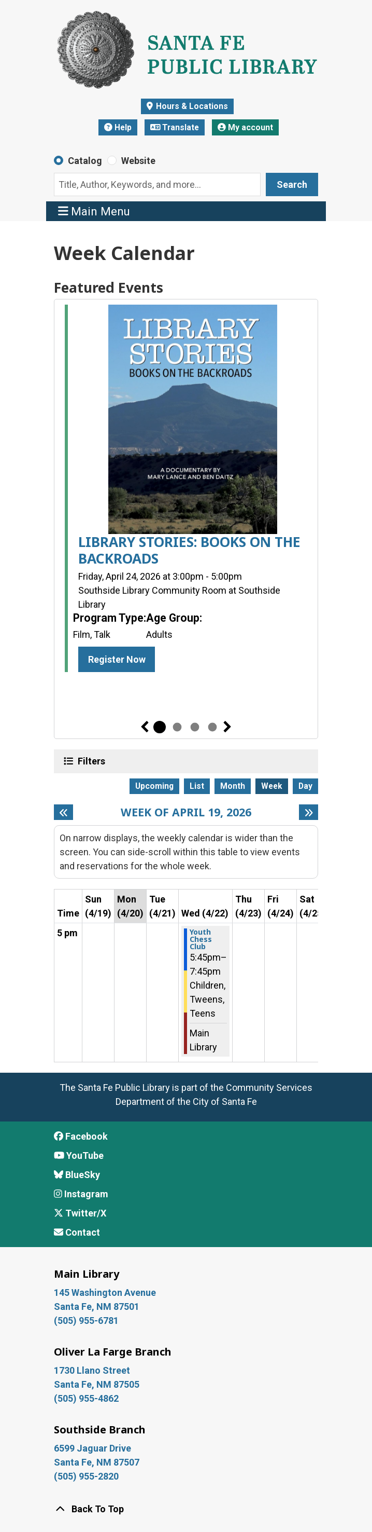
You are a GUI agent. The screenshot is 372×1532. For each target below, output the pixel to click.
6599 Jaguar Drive (92, 1448)
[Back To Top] (186, 1508)
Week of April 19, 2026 (186, 812)
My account (245, 127)
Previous (144, 727)
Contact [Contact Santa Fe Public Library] (77, 1232)
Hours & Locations (191, 106)
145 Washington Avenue (105, 1292)
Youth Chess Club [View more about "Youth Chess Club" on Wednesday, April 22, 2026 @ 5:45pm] (201, 939)
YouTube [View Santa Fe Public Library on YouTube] (79, 1155)
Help (118, 127)
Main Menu (94, 211)
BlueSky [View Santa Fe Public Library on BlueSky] (77, 1174)
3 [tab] (195, 727)
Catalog (85, 160)
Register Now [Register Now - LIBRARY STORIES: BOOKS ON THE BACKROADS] (117, 659)
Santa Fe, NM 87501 (97, 1306)
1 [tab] (159, 727)
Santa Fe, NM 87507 (97, 1462)
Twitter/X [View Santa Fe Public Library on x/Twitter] (80, 1213)
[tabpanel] (186, 490)
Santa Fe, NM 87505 (97, 1384)
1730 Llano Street (92, 1370)
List (197, 786)
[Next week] (308, 812)
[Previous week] (63, 812)
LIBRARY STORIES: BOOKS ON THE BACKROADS (189, 550)
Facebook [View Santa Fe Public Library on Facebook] (81, 1136)
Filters (90, 761)
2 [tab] (177, 727)
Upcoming (154, 786)
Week (271, 786)
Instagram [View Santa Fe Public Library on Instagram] (81, 1193)
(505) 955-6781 (87, 1320)
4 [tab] (212, 727)
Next (227, 727)
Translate (174, 127)
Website (138, 160)
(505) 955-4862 (86, 1398)
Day (305, 786)
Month (232, 786)
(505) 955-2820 (86, 1476)
